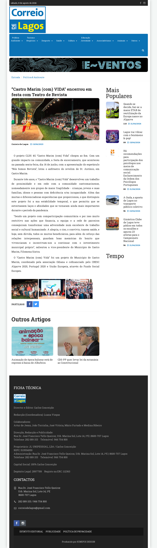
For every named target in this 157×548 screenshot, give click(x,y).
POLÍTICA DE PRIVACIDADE (77, 531)
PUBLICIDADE (53, 531)
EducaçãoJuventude (86, 39)
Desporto (46, 40)
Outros (134, 40)
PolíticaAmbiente (15, 39)
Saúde (59, 40)
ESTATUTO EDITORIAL (31, 531)
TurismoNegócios (30, 39)
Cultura (71, 40)
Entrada (15, 77)
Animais (121, 40)
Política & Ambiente (33, 77)
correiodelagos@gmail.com (34, 507)
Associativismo (104, 40)
